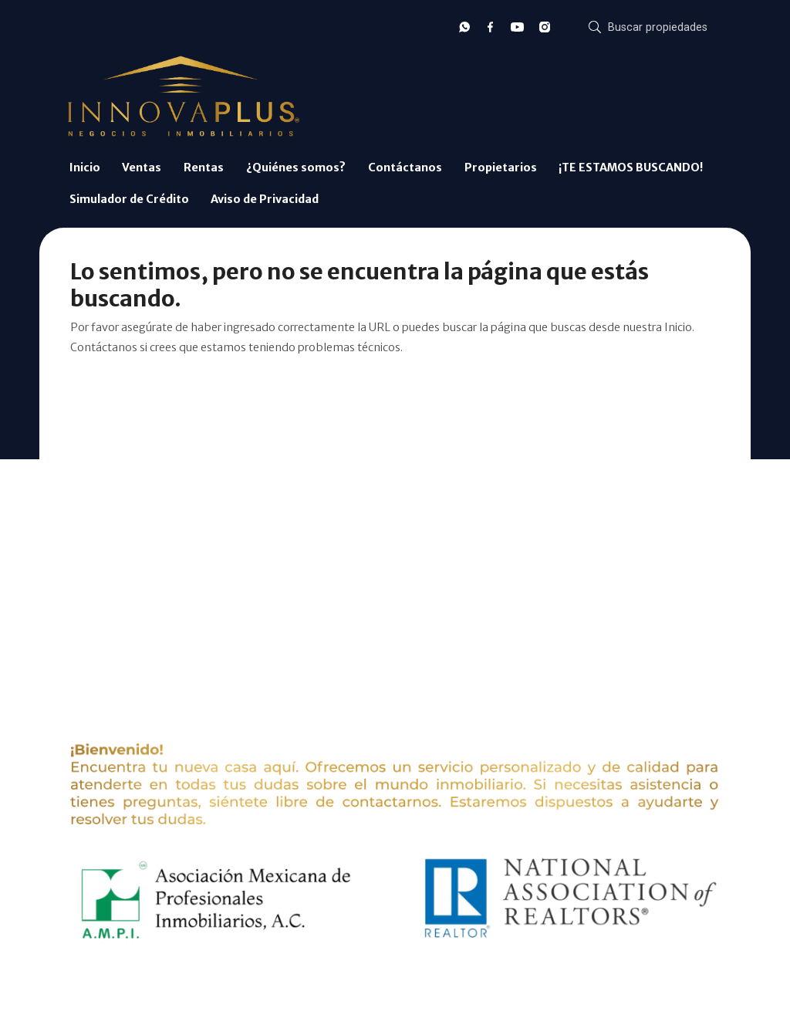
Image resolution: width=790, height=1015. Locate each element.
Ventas (141, 167)
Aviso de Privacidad (265, 199)
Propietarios (500, 167)
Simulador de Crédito (129, 199)
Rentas (204, 167)
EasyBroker (419, 983)
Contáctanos (405, 167)
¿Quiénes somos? (296, 167)
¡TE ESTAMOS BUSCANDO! (631, 167)
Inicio (84, 167)
